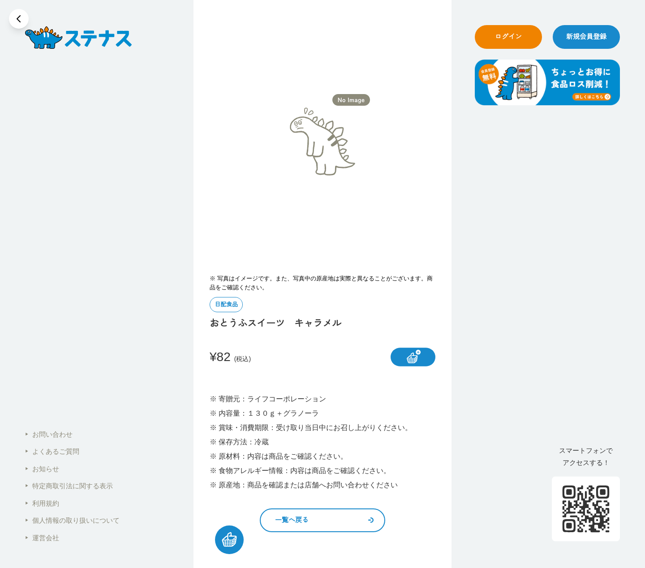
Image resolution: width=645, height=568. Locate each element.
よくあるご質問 (52, 451)
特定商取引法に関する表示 (69, 486)
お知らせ (42, 469)
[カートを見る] (229, 539)
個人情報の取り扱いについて (72, 520)
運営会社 (42, 538)
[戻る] (19, 19)
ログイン (508, 36)
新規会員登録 (586, 36)
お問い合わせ (49, 434)
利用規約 (42, 503)
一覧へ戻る (324, 520)
